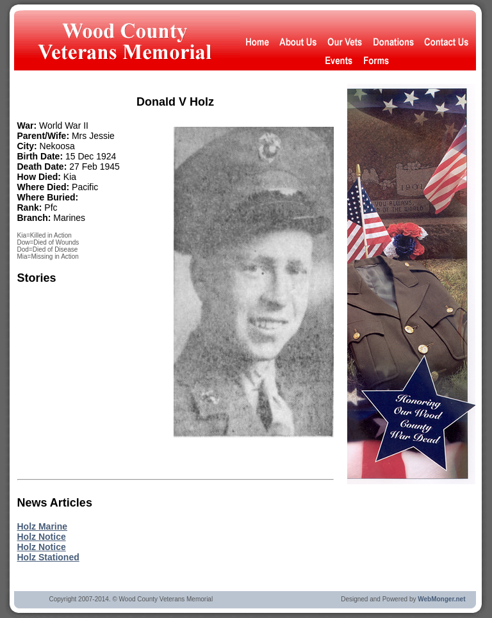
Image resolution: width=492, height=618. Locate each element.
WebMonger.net (441, 599)
